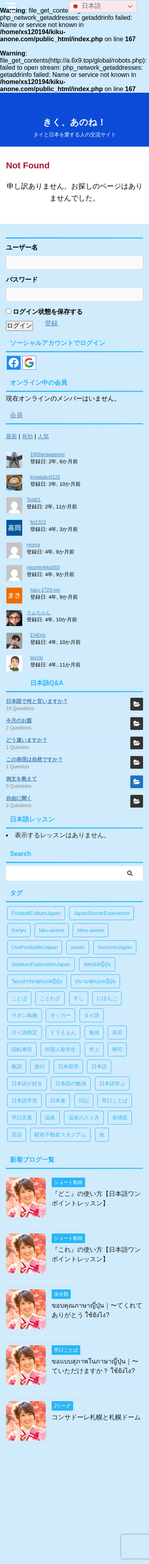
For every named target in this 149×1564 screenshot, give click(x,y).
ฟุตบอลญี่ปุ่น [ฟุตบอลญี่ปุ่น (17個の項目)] (97, 964)
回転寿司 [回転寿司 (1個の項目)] (22, 1049)
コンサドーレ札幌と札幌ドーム (96, 1417)
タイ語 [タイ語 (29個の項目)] (91, 1015)
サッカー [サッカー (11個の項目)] (60, 1015)
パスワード (22, 279)
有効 (27, 436)
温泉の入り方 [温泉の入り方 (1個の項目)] (83, 1118)
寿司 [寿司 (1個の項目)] (117, 1049)
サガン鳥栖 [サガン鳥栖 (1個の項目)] (24, 1015)
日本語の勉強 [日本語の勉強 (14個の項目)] (70, 1084)
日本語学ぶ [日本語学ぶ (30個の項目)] (112, 1084)
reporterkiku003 (43, 567)
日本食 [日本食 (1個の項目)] (58, 1101)
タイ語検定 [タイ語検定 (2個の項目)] (24, 1032)
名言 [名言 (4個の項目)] (117, 1032)
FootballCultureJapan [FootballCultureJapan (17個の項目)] (36, 913)
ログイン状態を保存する (44, 311)
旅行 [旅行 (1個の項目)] (40, 1066)
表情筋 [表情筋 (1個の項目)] (120, 1118)
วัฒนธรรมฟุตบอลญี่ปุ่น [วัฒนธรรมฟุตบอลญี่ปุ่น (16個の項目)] (37, 981)
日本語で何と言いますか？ (37, 701)
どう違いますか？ (26, 740)
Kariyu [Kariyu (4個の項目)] (19, 930)
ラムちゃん (38, 612)
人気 (43, 436)
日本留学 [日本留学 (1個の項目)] (68, 1066)
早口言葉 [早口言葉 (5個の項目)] (22, 1118)
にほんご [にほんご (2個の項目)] (107, 998)
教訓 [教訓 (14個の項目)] (17, 1066)
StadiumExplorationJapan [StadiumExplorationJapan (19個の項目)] (41, 964)
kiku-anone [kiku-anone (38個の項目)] (51, 930)
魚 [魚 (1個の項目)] (101, 1135)
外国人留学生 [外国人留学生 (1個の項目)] (60, 1049)
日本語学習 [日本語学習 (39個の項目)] (24, 1101)
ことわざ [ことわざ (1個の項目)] (50, 998)
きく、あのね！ (74, 122)
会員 (16, 415)
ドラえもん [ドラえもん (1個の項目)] (63, 1032)
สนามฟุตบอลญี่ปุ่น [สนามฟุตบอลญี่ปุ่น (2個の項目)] (95, 981)
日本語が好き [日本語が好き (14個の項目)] (27, 1084)
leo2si (36, 658)
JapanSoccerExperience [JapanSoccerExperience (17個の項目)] (102, 913)
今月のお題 (19, 721)
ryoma (33, 545)
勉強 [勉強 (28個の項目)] (94, 1032)
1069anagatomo (47, 454)
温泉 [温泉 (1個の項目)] (50, 1118)
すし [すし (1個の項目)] (79, 998)
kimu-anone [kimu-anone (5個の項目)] (90, 930)
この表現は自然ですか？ (34, 759)
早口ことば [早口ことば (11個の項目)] (115, 1101)
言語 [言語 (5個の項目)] (17, 1135)
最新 (11, 436)
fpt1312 (38, 522)
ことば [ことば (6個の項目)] (19, 998)
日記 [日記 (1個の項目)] (84, 1101)
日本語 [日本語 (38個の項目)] (99, 1066)
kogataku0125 (45, 477)
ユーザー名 (22, 247)
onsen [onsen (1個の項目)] (78, 947)
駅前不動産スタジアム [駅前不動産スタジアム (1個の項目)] (60, 1135)
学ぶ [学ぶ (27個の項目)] (94, 1049)
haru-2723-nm (45, 590)
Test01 (34, 499)
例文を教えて (21, 779)
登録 (51, 323)
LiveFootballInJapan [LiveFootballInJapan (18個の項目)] (35, 947)
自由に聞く (19, 798)
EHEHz (38, 635)
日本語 (86, 6)
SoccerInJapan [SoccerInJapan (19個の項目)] (115, 947)
